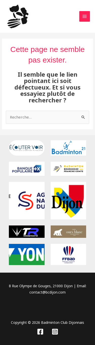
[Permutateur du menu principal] (84, 16)
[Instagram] (55, 331)
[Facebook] (40, 331)
